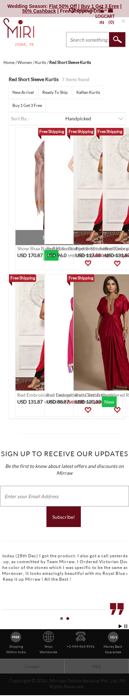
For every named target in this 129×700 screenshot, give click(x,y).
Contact (32, 666)
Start (120, 626)
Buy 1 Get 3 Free (27, 105)
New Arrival (23, 92)
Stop (125, 626)
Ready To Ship (55, 92)
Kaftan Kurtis (88, 92)
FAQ (96, 666)
